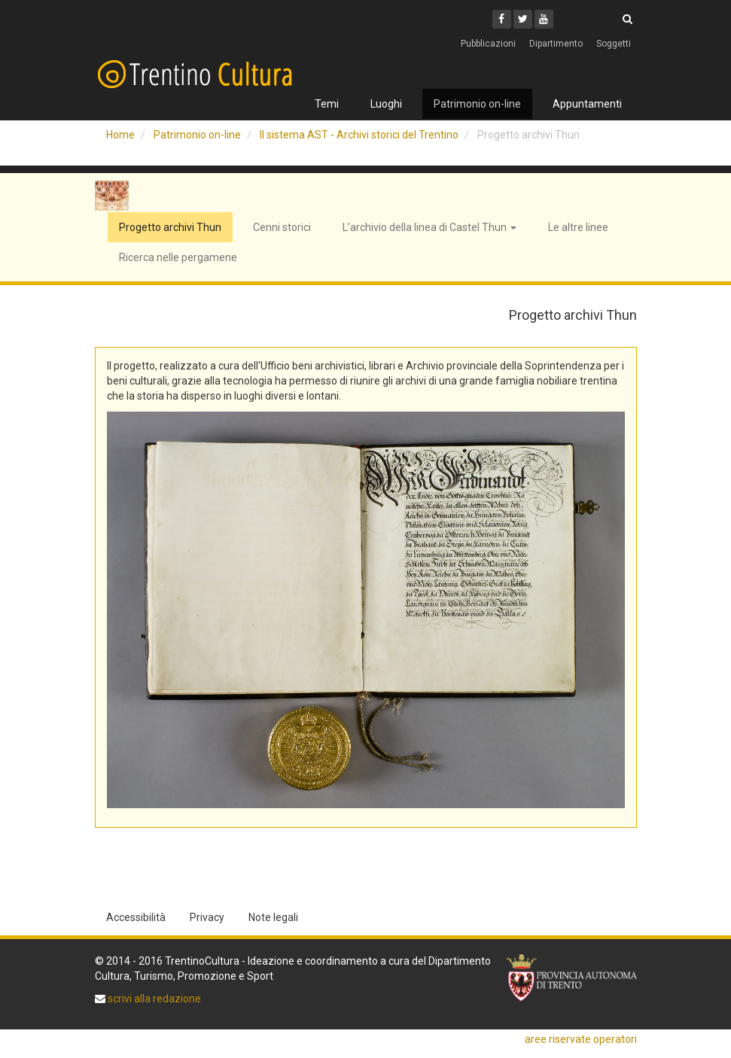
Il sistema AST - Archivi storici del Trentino (359, 135)
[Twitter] (522, 19)
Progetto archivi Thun (170, 227)
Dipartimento (556, 43)
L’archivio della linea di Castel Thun (429, 227)
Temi (327, 104)
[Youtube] (544, 19)
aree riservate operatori (581, 1039)
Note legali (273, 917)
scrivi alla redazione (153, 999)
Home (120, 135)
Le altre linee (578, 227)
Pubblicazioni (488, 43)
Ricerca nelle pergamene (178, 257)
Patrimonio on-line (477, 104)
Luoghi (386, 104)
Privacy (207, 917)
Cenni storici (282, 227)
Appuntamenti (587, 104)
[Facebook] (501, 19)
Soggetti (613, 43)
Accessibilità (136, 917)
